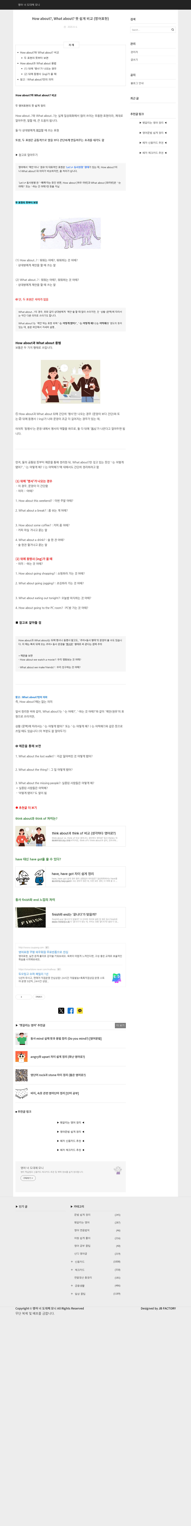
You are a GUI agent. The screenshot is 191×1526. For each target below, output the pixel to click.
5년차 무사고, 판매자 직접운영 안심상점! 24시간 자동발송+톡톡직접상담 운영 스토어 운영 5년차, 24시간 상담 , (61, 1008)
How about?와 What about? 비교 (39, 52)
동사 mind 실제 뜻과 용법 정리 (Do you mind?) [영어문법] (66, 1067)
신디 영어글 (97, 1282)
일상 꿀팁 (97, 1322)
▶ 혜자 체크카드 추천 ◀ (70, 1178)
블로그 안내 (137, 83)
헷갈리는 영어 (97, 1251)
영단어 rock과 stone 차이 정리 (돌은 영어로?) (58, 1103)
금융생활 (97, 1314)
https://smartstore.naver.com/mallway (37, 998)
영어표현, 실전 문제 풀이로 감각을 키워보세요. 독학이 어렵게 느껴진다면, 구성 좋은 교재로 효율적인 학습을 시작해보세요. (70, 986)
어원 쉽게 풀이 (97, 1267)
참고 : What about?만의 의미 (36, 79)
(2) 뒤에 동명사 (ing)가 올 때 (40, 74)
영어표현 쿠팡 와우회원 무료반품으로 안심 (43, 980)
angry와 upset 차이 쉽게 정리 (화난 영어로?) (58, 1085)
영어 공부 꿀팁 (97, 1274)
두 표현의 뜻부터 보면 (36, 58)
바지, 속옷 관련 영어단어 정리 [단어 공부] (55, 1122)
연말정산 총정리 (97, 1306)
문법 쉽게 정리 (97, 1243)
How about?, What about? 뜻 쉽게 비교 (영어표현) (70, 19)
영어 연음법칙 (97, 1259)
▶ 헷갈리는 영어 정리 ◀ (70, 1151)
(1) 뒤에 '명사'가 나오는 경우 (40, 68)
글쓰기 (134, 59)
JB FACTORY (167, 1337)
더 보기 (120, 1054)
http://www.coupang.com (31, 976)
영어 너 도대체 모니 (32, 1196)
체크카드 (97, 1298)
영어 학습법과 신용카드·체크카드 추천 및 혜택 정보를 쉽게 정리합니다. (52, 1200)
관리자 (134, 52)
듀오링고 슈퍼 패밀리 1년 (34, 1002)
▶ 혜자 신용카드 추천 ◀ (70, 1169)
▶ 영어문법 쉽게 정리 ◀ (70, 1160)
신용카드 (97, 1290)
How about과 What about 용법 (38, 63)
